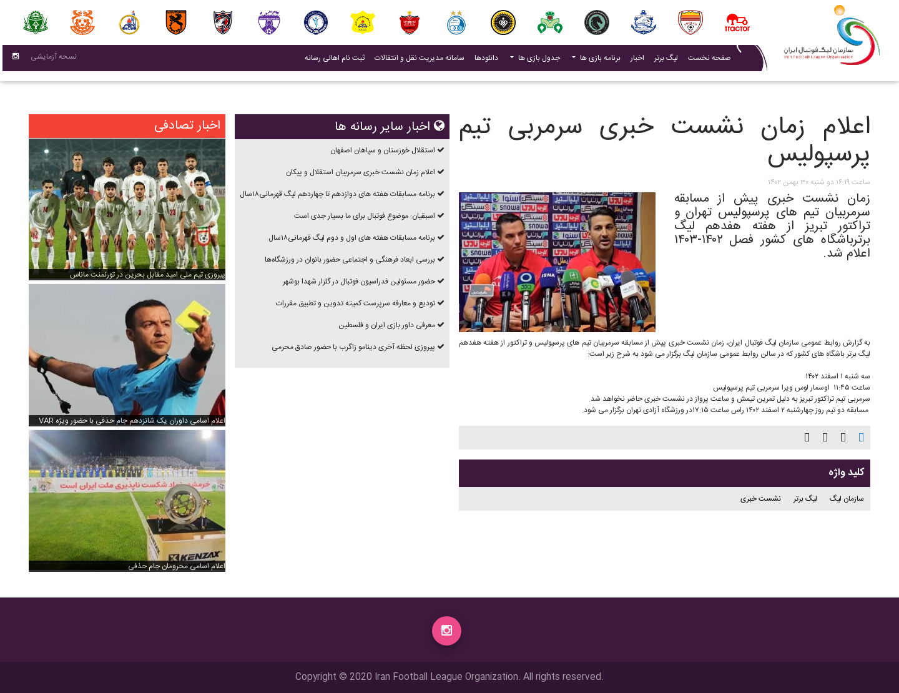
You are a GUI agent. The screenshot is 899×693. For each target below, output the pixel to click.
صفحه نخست (709, 60)
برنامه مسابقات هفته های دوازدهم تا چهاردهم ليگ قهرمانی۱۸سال (337, 194)
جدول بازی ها (538, 60)
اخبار (635, 60)
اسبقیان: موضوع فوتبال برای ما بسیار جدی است (364, 216)
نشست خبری (760, 499)
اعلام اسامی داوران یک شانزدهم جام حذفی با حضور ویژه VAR (132, 421)
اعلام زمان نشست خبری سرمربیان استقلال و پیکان (360, 172)
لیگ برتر (666, 60)
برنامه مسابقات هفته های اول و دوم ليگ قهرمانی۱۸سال (351, 238)
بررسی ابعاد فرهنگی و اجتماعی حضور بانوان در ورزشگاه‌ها (350, 259)
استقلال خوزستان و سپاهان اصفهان (382, 150)
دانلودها (486, 60)
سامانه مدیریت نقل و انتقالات (417, 60)
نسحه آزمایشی (54, 59)
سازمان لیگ (847, 499)
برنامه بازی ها (599, 60)
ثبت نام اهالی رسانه (332, 60)
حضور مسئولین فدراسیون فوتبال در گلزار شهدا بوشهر (359, 281)
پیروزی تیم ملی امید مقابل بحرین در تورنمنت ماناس (147, 274)
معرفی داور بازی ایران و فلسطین (386, 325)
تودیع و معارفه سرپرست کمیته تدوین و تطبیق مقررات (355, 303)
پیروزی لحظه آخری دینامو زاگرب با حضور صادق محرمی (353, 347)
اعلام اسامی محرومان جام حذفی (176, 566)
